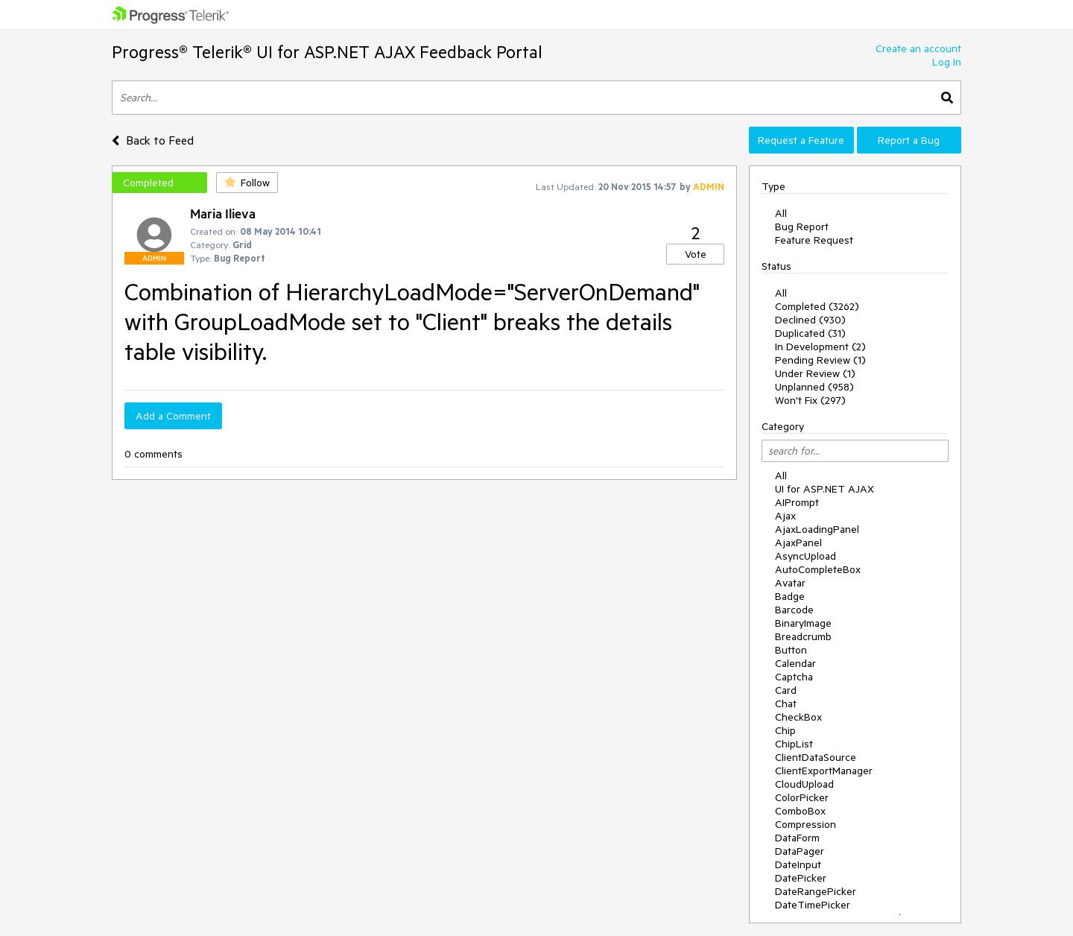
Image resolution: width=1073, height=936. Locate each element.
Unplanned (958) (814, 386)
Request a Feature (801, 140)
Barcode (794, 609)
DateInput (798, 864)
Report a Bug (909, 140)
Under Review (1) (815, 373)
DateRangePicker (815, 891)
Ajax (785, 515)
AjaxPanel (798, 542)
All (781, 213)
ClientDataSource (815, 757)
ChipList (794, 743)
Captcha (794, 676)
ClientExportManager (824, 770)
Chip (785, 730)
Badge (790, 596)
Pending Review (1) (820, 360)
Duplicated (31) (810, 333)
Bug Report (802, 226)
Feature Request (814, 240)
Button (791, 650)
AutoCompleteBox (818, 569)
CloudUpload (804, 784)
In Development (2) (820, 346)
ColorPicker (802, 797)
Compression (805, 824)
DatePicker (800, 878)
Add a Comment (173, 416)
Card (786, 690)
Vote (695, 254)
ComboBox (800, 811)
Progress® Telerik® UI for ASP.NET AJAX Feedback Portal (327, 52)
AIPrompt (797, 502)
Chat (786, 703)
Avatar (790, 582)
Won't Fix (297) (810, 400)
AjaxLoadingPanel (817, 529)
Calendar (795, 663)
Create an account (918, 48)
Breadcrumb (803, 636)
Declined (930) (810, 319)
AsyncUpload (805, 556)
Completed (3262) (817, 306)
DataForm (797, 837)
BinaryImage (803, 623)
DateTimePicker (812, 904)
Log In (946, 62)
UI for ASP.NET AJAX (824, 489)
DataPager (799, 851)
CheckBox (798, 717)
